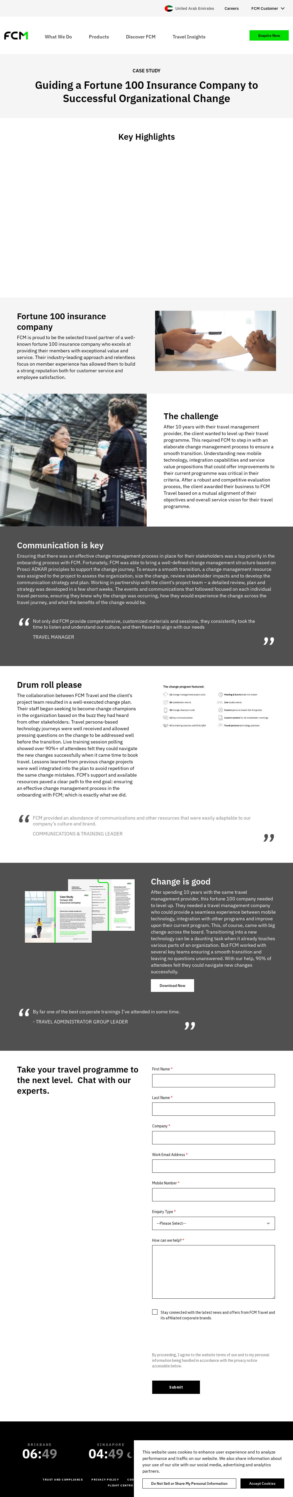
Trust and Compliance (63, 1479)
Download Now (172, 985)
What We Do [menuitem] (58, 36)
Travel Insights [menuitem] (189, 36)
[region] (213, 1468)
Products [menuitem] (99, 36)
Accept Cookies (262, 1483)
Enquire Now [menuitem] (269, 35)
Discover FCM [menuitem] (141, 36)
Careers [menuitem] (232, 8)
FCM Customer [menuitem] (264, 8)
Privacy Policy (105, 1479)
